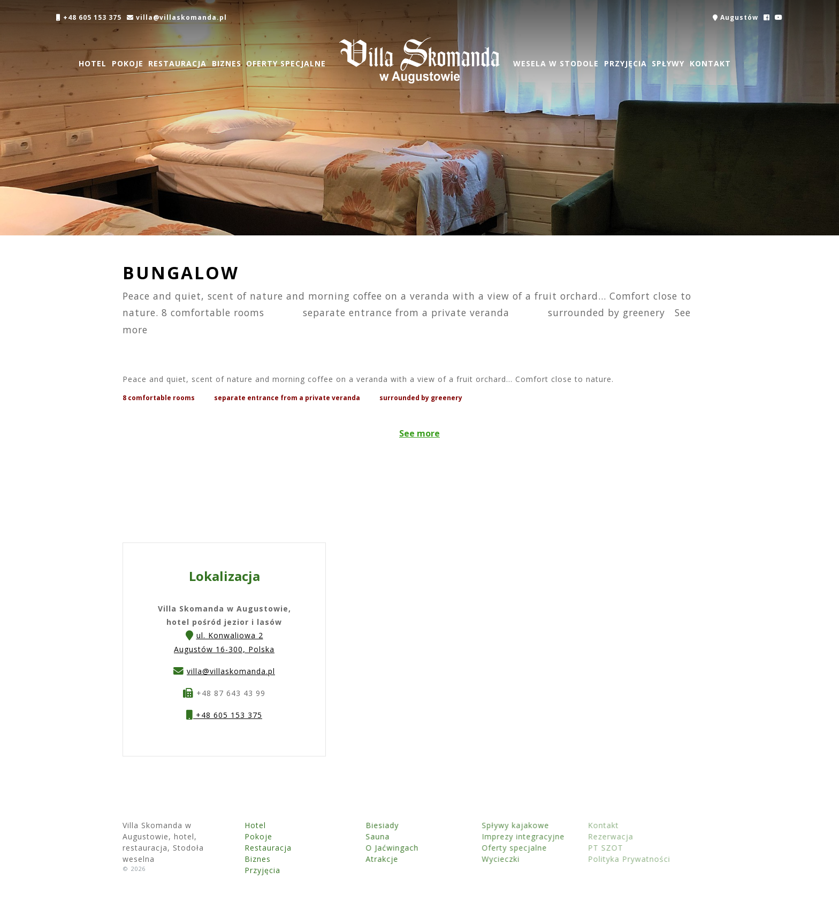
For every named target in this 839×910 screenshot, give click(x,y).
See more (419, 433)
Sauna (352, 836)
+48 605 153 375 (88, 17)
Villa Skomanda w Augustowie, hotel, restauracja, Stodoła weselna (419, 60)
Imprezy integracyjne (478, 836)
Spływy (668, 63)
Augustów (735, 17)
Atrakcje (356, 859)
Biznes (226, 63)
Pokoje (127, 63)
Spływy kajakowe (470, 825)
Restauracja (177, 63)
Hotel (92, 63)
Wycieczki (456, 859)
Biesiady (356, 825)
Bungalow (181, 273)
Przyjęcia (625, 63)
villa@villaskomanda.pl (176, 17)
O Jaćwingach (366, 848)
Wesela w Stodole (556, 63)
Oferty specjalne (286, 63)
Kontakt (710, 63)
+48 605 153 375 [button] (224, 717)
